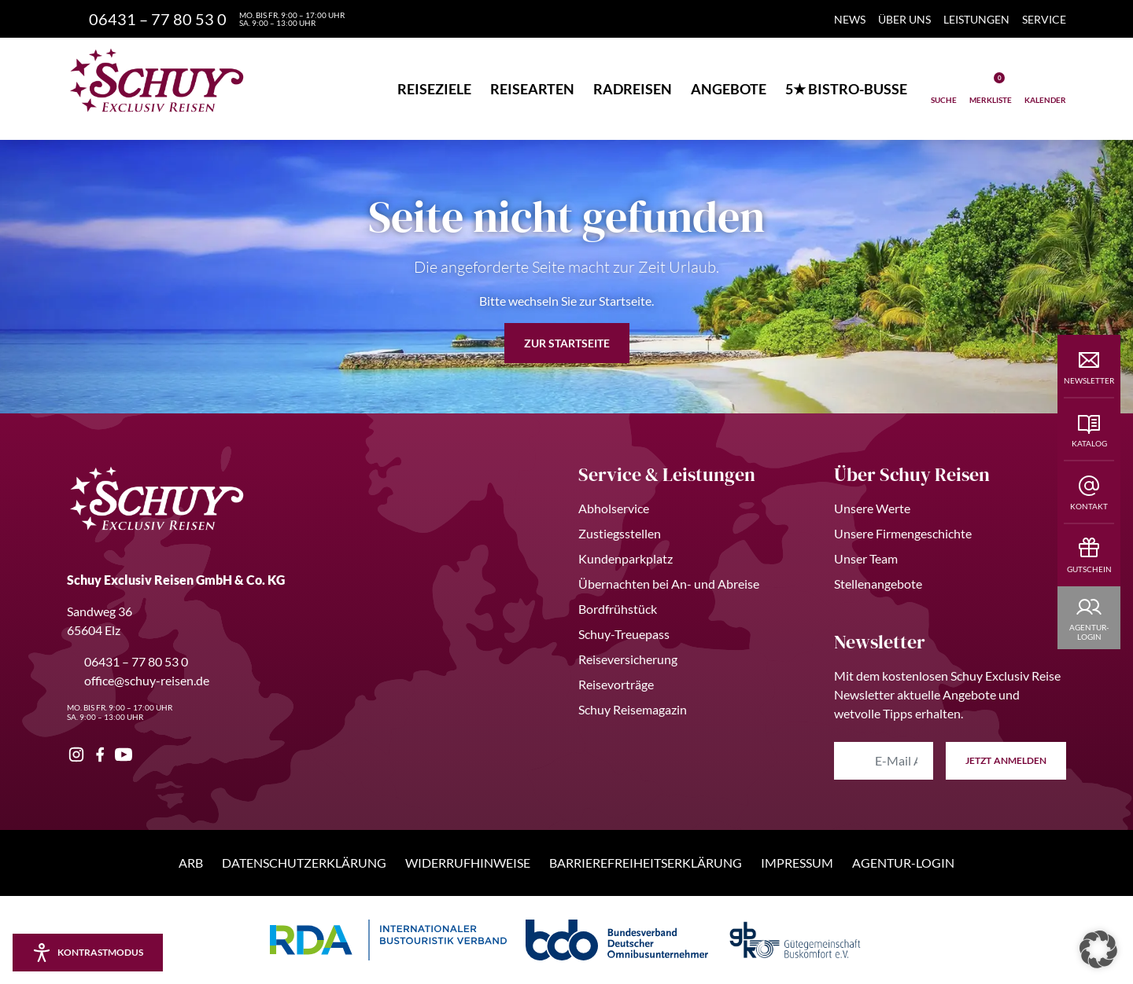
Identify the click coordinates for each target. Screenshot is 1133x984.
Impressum (797, 862)
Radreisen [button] (632, 88)
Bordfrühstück (617, 608)
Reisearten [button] (532, 88)
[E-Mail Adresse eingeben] (883, 761)
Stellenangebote (878, 583)
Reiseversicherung (627, 659)
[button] (1098, 949)
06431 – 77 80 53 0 (127, 661)
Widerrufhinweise (467, 862)
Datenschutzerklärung (304, 862)
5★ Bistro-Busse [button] (846, 88)
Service (1044, 19)
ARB (191, 862)
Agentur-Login (903, 862)
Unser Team (866, 558)
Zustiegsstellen (619, 533)
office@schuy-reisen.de (138, 680)
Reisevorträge (616, 684)
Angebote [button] (728, 88)
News (849, 19)
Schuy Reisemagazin (632, 709)
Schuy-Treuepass (624, 633)
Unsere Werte (872, 508)
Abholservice (613, 508)
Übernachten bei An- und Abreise (668, 583)
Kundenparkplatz (625, 558)
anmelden (1005, 761)
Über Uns (904, 19)
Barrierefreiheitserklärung (645, 862)
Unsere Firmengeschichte (903, 533)
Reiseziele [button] (434, 88)
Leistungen (976, 19)
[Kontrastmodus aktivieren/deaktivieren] (88, 952)
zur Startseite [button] (567, 343)
